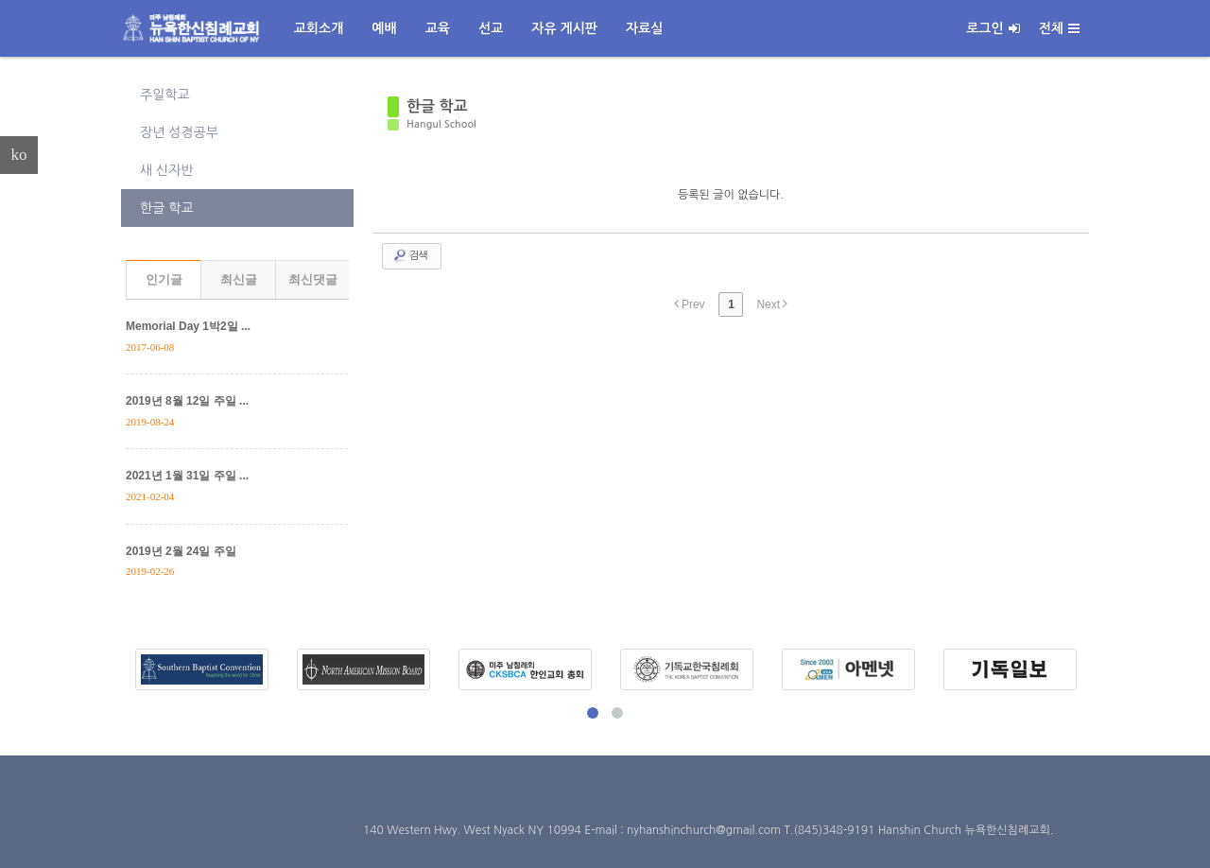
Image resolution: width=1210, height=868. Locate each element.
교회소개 (319, 28)
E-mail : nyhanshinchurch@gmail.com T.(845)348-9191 (730, 830)
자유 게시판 (564, 28)
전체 (1059, 28)
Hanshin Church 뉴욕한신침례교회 (964, 830)
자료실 (644, 28)
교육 (437, 28)
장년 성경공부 (179, 132)
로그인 (992, 28)
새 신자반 (167, 170)
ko (19, 155)
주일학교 (165, 94)
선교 (490, 28)
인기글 (164, 279)
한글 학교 (167, 208)
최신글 (238, 279)
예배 (384, 28)
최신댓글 (312, 279)
